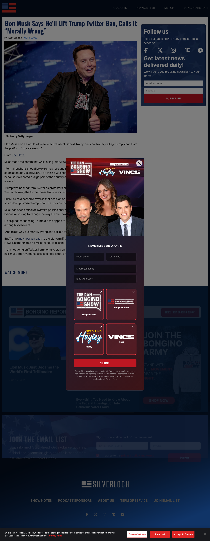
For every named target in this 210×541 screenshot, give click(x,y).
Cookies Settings (137, 534)
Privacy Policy (55, 535)
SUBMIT (105, 363)
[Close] (139, 163)
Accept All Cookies (183, 534)
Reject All (160, 534)
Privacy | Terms (111, 379)
